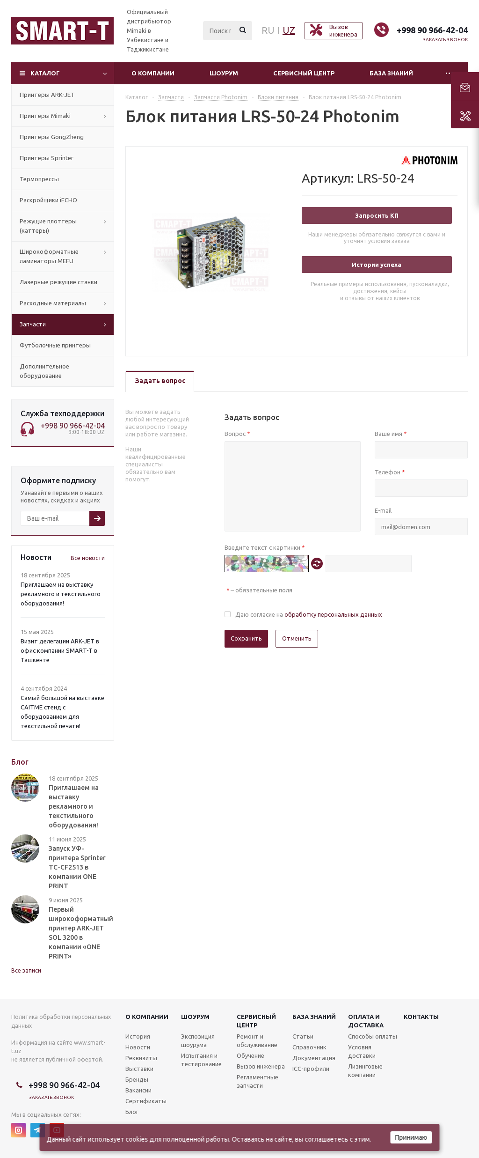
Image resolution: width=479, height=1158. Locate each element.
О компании (152, 73)
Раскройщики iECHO (48, 200)
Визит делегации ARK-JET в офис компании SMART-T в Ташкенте (60, 650)
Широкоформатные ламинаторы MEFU (49, 256)
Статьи (302, 1036)
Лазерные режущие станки (58, 282)
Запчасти (33, 324)
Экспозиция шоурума (198, 1040)
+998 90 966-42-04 (432, 30)
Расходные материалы (53, 303)
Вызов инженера (261, 1066)
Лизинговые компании (365, 1070)
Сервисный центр (303, 73)
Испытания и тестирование (201, 1059)
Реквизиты (141, 1058)
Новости (137, 1047)
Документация (313, 1058)
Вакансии (138, 1090)
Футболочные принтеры (55, 345)
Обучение (250, 1055)
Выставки (139, 1068)
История (137, 1036)
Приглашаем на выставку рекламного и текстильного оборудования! (61, 593)
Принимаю (411, 1137)
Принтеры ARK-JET (47, 94)
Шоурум (224, 73)
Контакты (421, 1016)
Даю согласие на (308, 614)
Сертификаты (146, 1101)
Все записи (26, 970)
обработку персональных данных (333, 614)
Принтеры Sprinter (46, 158)
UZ (289, 30)
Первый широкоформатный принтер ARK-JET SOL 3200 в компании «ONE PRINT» (81, 933)
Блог (131, 1111)
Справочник (309, 1047)
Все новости (88, 558)
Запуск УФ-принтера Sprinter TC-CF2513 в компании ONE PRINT (77, 867)
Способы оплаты (372, 1036)
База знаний (391, 73)
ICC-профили (310, 1068)
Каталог (45, 73)
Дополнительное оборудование (44, 371)
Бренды (136, 1079)
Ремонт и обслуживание (257, 1040)
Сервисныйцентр (256, 1020)
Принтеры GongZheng (52, 136)
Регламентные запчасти (257, 1081)
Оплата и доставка (366, 1020)
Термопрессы (39, 179)
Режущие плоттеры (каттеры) (48, 226)
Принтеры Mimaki (45, 115)
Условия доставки (362, 1051)
